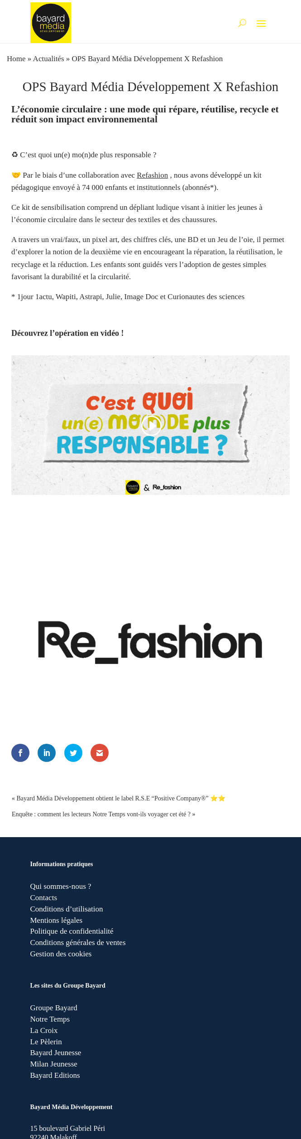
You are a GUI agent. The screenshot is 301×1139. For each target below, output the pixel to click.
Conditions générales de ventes (78, 942)
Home (16, 58)
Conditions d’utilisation (66, 909)
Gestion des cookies (61, 954)
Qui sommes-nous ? (60, 886)
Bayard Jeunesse (55, 1052)
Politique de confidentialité (72, 931)
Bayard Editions (55, 1075)
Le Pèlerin (46, 1041)
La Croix (44, 1030)
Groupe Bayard (53, 1007)
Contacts (43, 897)
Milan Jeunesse (53, 1064)
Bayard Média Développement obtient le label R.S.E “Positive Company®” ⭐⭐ (121, 798)
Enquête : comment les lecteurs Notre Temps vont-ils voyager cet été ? (101, 814)
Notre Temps (50, 1019)
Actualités (48, 58)
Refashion (152, 175)
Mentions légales (56, 920)
